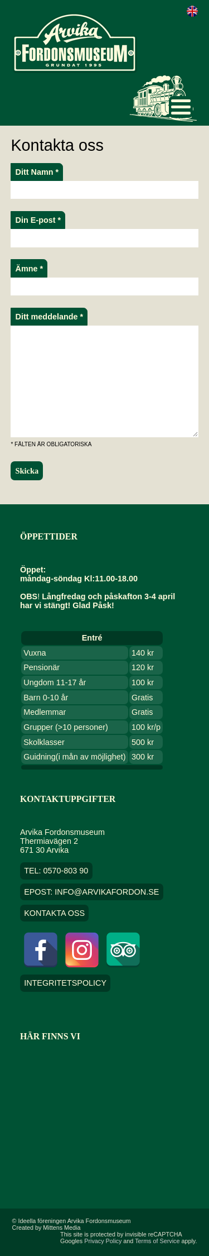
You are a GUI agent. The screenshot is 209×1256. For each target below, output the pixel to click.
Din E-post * (38, 220)
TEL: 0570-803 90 (56, 871)
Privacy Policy (102, 1241)
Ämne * (29, 268)
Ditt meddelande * (50, 316)
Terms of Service (157, 1241)
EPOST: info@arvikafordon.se (91, 891)
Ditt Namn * (37, 172)
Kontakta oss (54, 913)
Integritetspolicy (65, 983)
